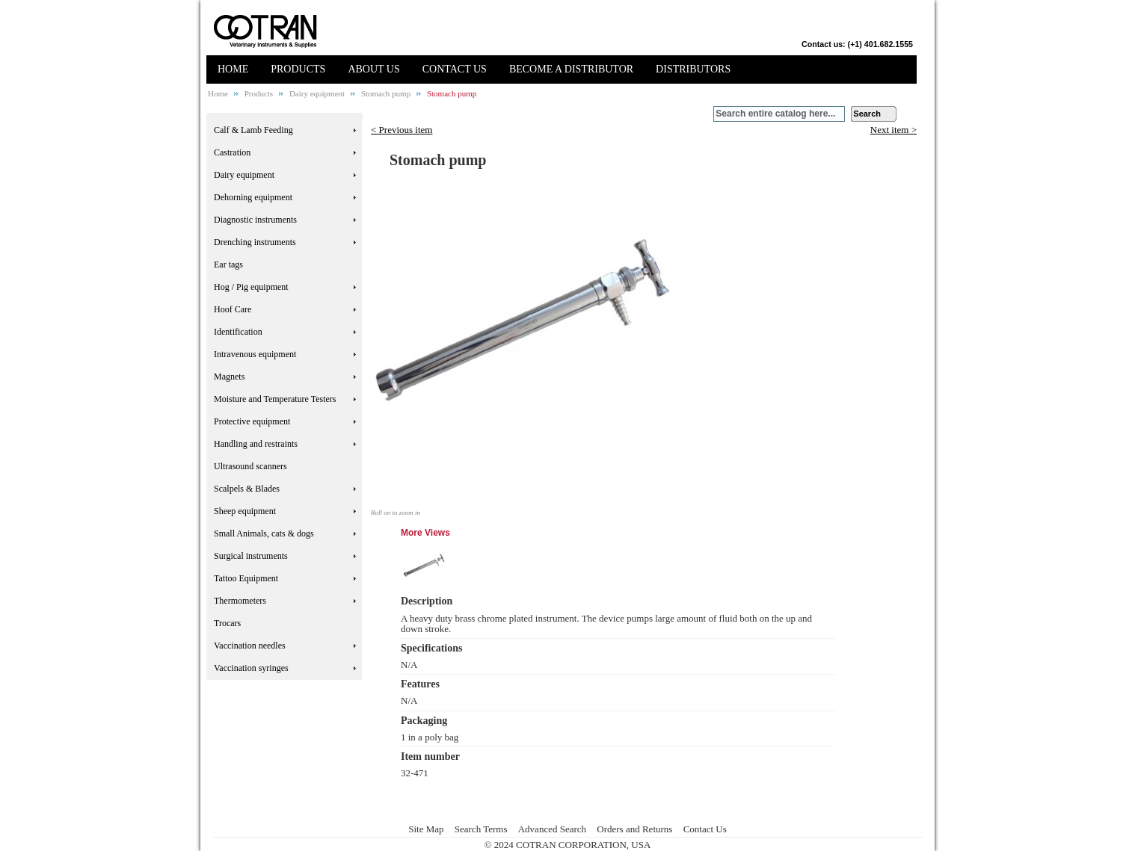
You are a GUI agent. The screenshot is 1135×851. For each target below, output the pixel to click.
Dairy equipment (317, 93)
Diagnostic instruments (255, 219)
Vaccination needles (250, 645)
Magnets (229, 376)
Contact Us (705, 829)
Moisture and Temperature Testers (275, 399)
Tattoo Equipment (246, 578)
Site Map (425, 829)
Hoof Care (232, 309)
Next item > (893, 130)
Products (259, 93)
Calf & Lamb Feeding (253, 130)
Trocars (227, 623)
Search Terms (481, 829)
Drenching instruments (255, 242)
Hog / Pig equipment (251, 287)
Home (218, 93)
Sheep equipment (245, 511)
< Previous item (401, 129)
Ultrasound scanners (250, 466)
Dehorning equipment (253, 197)
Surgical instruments (251, 556)
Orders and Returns (634, 829)
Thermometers (240, 600)
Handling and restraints (256, 444)
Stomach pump (385, 93)
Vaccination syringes (251, 668)
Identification (238, 332)
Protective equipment (252, 421)
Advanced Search (552, 829)
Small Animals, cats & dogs (264, 533)
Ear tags (228, 264)
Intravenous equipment (255, 354)
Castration (232, 152)
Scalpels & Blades (247, 488)
